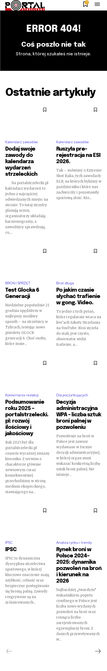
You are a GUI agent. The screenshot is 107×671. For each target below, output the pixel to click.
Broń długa (65, 283)
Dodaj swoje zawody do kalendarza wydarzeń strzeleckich (21, 161)
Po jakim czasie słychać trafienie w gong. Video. (78, 296)
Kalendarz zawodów (21, 142)
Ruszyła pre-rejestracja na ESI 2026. (78, 155)
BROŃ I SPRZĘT (18, 283)
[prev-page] (9, 651)
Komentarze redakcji (22, 395)
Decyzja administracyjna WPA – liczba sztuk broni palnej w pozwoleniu (78, 415)
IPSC (9, 542)
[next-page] (97, 651)
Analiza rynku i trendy (74, 542)
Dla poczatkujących (72, 395)
